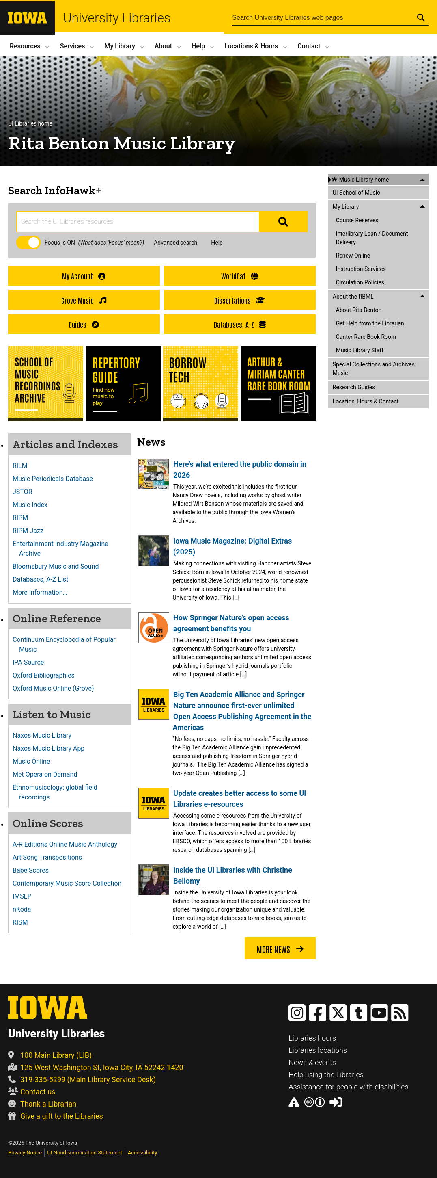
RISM (23, 922)
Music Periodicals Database (56, 479)
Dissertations (239, 300)
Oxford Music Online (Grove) (56, 688)
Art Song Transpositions (50, 857)
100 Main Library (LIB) (50, 1055)
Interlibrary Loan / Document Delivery (372, 237)
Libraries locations (317, 1050)
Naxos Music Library (45, 735)
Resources (25, 46)
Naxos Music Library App (51, 748)
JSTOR (25, 492)
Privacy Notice (25, 1153)
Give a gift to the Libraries (55, 1116)
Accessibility (142, 1153)
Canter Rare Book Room (366, 336)
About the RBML (353, 296)
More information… (43, 592)
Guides (84, 324)
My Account (83, 276)
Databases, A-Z (240, 324)
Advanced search (175, 242)
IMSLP (25, 896)
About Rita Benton (359, 310)
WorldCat (239, 276)
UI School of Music (356, 192)
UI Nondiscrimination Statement (85, 1153)
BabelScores (34, 870)
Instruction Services (361, 269)
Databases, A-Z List (43, 579)
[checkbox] (28, 242)
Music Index (33, 505)
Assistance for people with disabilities (348, 1087)
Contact (308, 46)
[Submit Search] (421, 17)
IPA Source (31, 662)
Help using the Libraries (326, 1074)
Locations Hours (251, 46)
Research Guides (354, 387)
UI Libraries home (30, 123)
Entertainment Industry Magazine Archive (63, 548)
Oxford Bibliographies (47, 675)
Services (72, 46)
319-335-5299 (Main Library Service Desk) (82, 1079)
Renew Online (353, 255)
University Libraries (120, 18)
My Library (119, 46)
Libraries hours (312, 1038)
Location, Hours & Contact (366, 401)
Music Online (34, 761)
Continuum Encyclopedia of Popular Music (67, 644)
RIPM (23, 518)
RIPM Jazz (31, 531)
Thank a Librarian (42, 1104)
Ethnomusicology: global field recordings (58, 792)
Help (198, 46)
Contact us (32, 1091)
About (163, 46)
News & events (312, 1062)
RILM (23, 466)
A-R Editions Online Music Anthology (68, 844)
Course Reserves (357, 220)
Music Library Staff (359, 350)
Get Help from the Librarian (370, 323)
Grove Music (83, 300)
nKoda (25, 909)
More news (280, 949)
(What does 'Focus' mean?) (111, 242)
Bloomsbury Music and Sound (59, 566)
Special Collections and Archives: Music (374, 368)
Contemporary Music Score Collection (70, 883)
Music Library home (364, 179)
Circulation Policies (360, 282)
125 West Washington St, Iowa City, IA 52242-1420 (95, 1067)
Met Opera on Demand (48, 774)
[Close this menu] (422, 180)
